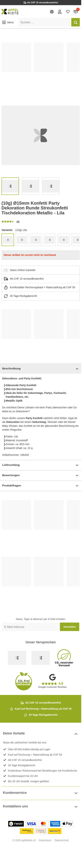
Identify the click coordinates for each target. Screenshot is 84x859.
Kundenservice (40, 793)
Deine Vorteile (40, 734)
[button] (7, 22)
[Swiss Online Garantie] (17, 658)
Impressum (45, 840)
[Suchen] (75, 22)
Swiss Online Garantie (22, 270)
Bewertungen (40, 475)
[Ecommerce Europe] (40, 658)
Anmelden (69, 626)
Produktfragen (40, 486)
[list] (40, 66)
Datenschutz (61, 840)
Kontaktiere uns (40, 806)
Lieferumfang (40, 465)
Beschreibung (40, 369)
